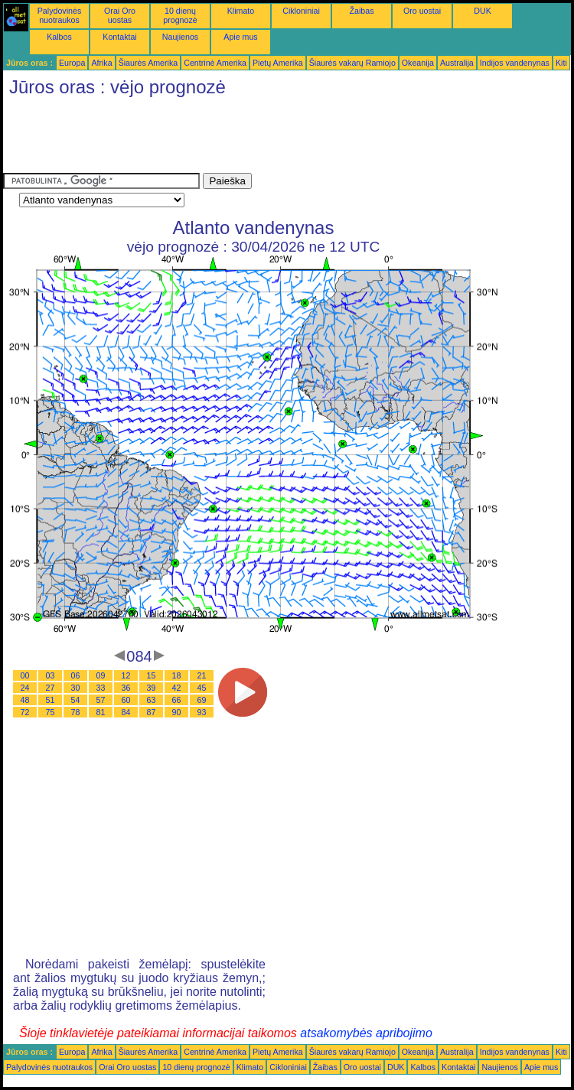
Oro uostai (422, 10)
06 (75, 675)
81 (101, 712)
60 (126, 699)
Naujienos (180, 36)
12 (126, 675)
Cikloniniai (301, 10)
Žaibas (362, 10)
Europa (72, 62)
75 (50, 712)
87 (151, 712)
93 (202, 712)
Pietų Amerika (278, 62)
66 (176, 699)
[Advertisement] (281, 138)
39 (151, 687)
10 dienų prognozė (180, 15)
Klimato (241, 10)
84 (126, 712)
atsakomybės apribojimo (366, 1033)
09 (101, 675)
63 (151, 699)
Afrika (101, 62)
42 (176, 687)
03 (50, 675)
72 (25, 712)
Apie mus (240, 36)
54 (75, 699)
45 (202, 687)
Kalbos (59, 36)
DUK (482, 10)
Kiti (561, 62)
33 (101, 687)
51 (50, 699)
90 (176, 712)
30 (75, 687)
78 (75, 712)
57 (101, 699)
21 (202, 675)
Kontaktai (119, 36)
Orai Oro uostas (119, 15)
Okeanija (418, 62)
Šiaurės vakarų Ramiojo (352, 62)
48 (25, 699)
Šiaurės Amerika (148, 62)
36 (126, 687)
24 (25, 687)
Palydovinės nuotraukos (59, 15)
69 (202, 699)
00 (25, 675)
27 (50, 687)
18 (176, 675)
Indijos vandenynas (515, 62)
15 (151, 675)
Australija (457, 62)
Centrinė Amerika (215, 62)
